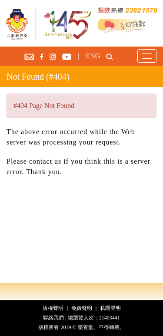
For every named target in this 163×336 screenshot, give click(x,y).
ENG (93, 56)
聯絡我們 (53, 318)
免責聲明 (81, 308)
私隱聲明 (110, 308)
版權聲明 (53, 308)
